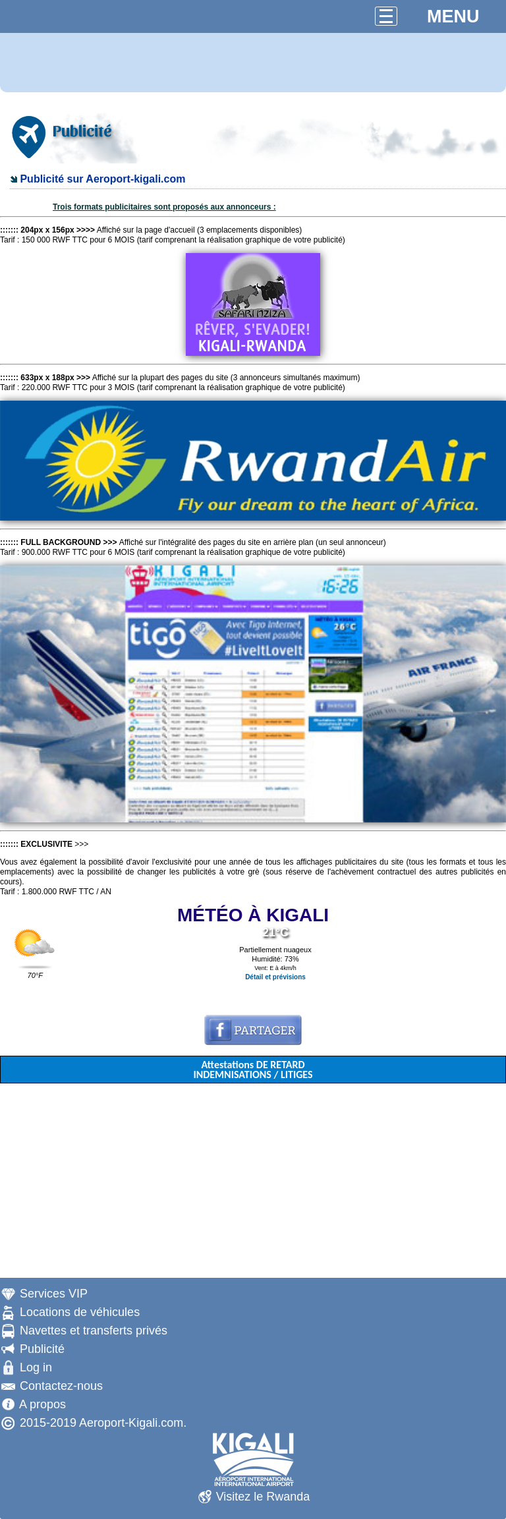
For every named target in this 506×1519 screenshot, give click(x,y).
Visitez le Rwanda (263, 1496)
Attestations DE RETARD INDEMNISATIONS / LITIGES (252, 1069)
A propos (42, 1404)
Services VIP (54, 1293)
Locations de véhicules (80, 1312)
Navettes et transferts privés (93, 1330)
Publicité (42, 1349)
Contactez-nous (61, 1385)
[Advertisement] (253, 1185)
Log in (36, 1367)
